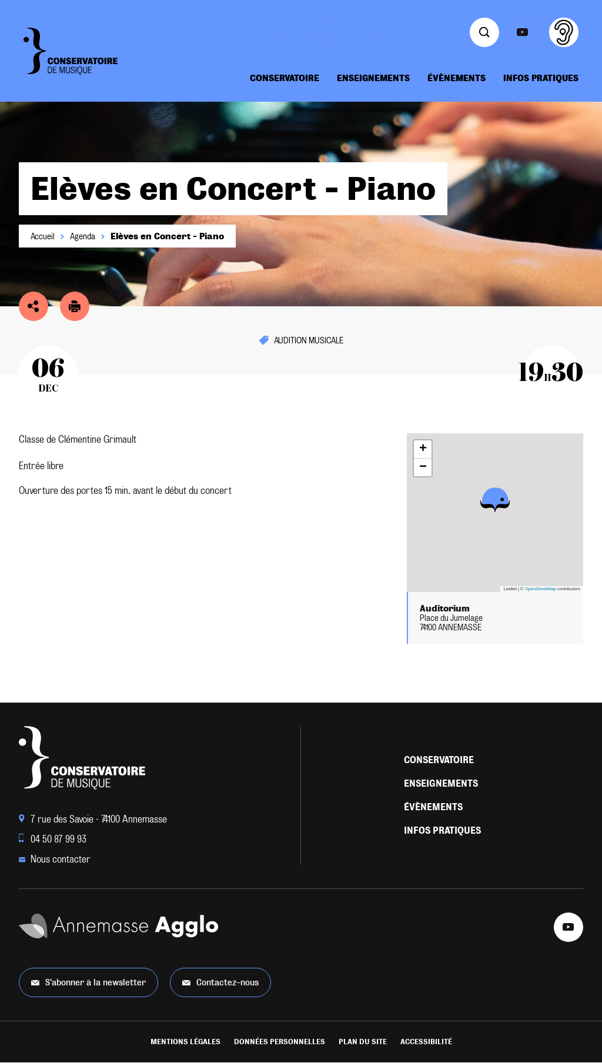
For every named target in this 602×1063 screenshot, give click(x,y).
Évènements (456, 78)
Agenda (82, 236)
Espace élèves (293, 32)
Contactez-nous (220, 982)
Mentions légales (185, 1042)
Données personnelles (279, 1042)
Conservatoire (284, 78)
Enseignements (373, 78)
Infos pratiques (540, 78)
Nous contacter (55, 859)
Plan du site (363, 1042)
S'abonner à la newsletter (88, 982)
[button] (495, 499)
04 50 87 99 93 (52, 839)
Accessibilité (426, 1042)
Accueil (43, 236)
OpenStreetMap (540, 588)
